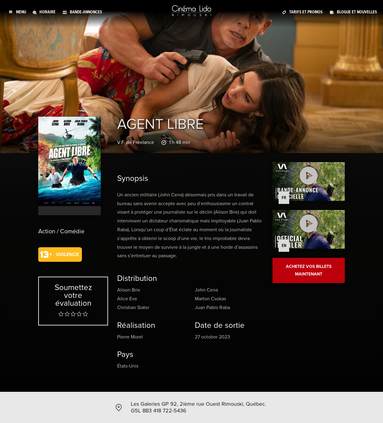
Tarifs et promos (306, 12)
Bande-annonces (86, 12)
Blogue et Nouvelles (357, 12)
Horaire (47, 12)
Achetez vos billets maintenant (308, 270)
